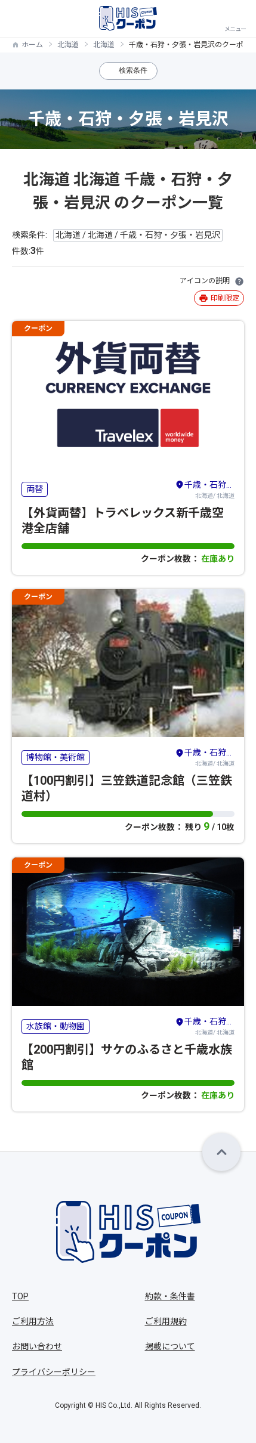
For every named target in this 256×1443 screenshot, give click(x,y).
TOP (20, 1296)
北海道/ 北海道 (205, 489)
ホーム (32, 45)
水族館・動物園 (55, 1026)
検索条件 (133, 70)
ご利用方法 (33, 1321)
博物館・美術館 (55, 757)
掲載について (170, 1346)
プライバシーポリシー (53, 1372)
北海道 (68, 45)
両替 (34, 489)
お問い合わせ (37, 1346)
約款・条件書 (170, 1296)
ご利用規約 (166, 1321)
